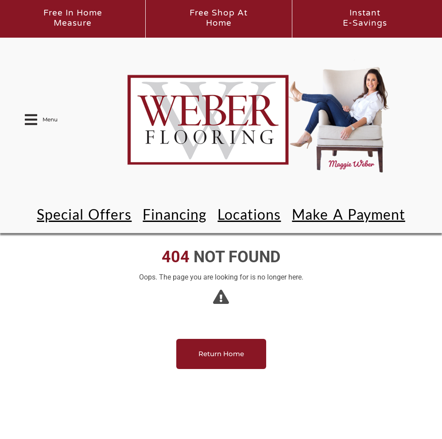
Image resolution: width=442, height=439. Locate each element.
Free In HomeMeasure (72, 18)
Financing (174, 214)
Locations (249, 214)
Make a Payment (348, 214)
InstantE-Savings (365, 18)
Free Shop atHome (219, 18)
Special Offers (84, 214)
